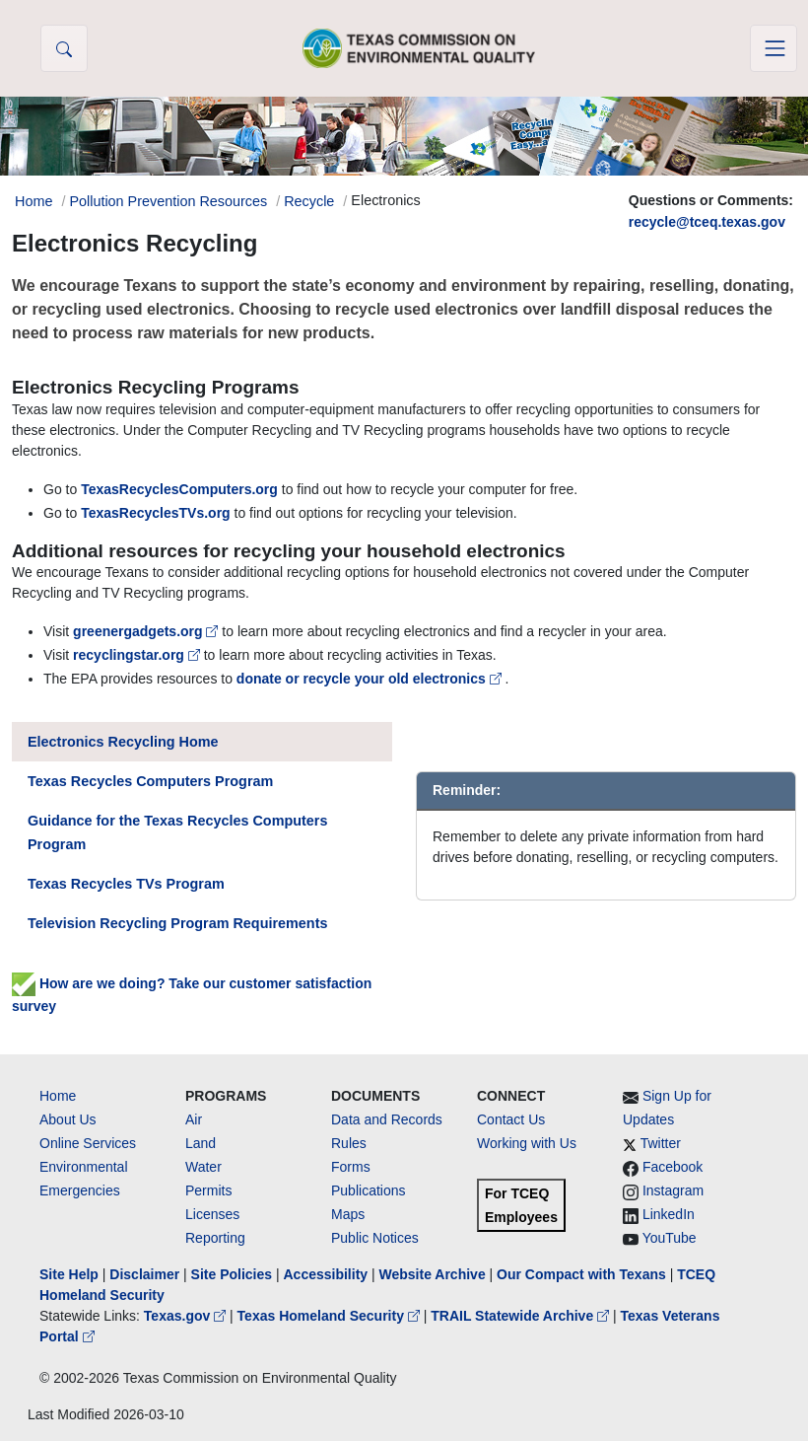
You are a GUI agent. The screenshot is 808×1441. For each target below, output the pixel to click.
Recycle (309, 201)
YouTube (669, 1238)
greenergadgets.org (147, 631)
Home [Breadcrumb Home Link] (33, 201)
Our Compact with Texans (581, 1274)
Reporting (215, 1238)
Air (193, 1119)
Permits (208, 1190)
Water (203, 1167)
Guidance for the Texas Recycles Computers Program (177, 832)
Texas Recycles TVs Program (126, 884)
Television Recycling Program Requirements (177, 923)
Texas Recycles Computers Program (150, 781)
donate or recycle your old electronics (370, 678)
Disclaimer (144, 1274)
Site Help (69, 1274)
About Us (68, 1119)
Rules (349, 1143)
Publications (368, 1190)
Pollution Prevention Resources (168, 201)
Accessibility (327, 1274)
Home (57, 1096)
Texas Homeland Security (330, 1316)
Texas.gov (187, 1316)
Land (200, 1143)
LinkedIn (668, 1214)
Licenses (212, 1214)
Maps (348, 1214)
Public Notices (375, 1238)
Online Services (87, 1143)
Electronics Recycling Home (123, 742)
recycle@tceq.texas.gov (707, 222)
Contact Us (511, 1119)
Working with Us (526, 1143)
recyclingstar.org (138, 655)
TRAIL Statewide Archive (522, 1316)
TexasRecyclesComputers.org (179, 489)
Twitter (660, 1143)
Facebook (672, 1167)
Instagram (673, 1190)
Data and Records (386, 1119)
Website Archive (432, 1274)
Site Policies (231, 1274)
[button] (64, 48)
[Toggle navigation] (773, 48)
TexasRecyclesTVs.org (156, 513)
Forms (350, 1167)
